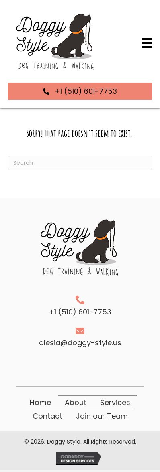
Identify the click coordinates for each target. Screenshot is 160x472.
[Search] (80, 163)
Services (115, 402)
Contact (47, 416)
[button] (80, 91)
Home (40, 402)
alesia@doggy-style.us (80, 343)
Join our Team (102, 416)
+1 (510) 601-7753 (80, 312)
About (75, 402)
